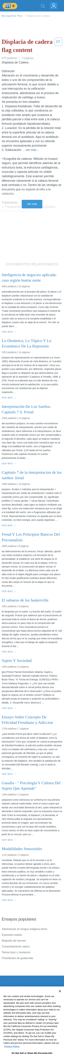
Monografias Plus (12, 16)
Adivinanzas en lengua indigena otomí (24, 929)
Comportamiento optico (16, 946)
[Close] (60, 998)
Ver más (32, 204)
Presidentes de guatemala (17, 958)
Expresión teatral (12, 934)
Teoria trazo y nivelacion (16, 952)
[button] (58, 47)
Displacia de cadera (39, 16)
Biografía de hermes (14, 940)
